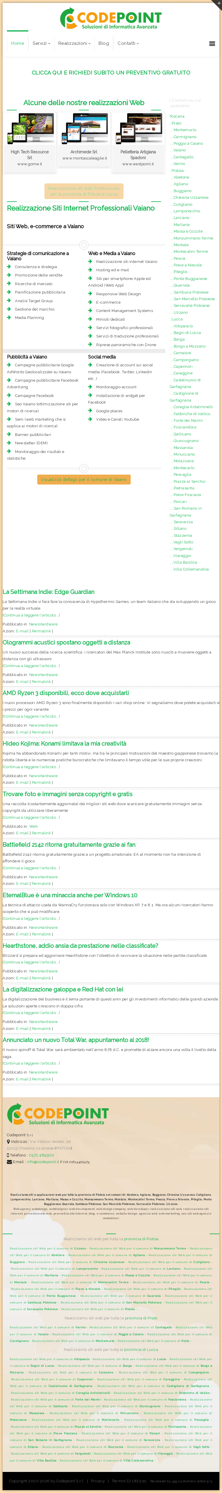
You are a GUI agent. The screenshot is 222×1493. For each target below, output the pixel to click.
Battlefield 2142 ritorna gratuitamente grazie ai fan (69, 844)
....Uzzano (179, 312)
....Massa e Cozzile (186, 231)
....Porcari (178, 501)
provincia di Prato (141, 1318)
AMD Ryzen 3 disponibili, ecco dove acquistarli (66, 693)
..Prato (176, 123)
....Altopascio (181, 326)
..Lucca (176, 319)
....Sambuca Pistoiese (189, 292)
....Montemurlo (183, 130)
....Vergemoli (181, 549)
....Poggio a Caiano (186, 143)
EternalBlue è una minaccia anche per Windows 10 (70, 895)
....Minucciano (182, 454)
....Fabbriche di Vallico (190, 414)
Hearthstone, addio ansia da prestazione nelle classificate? (80, 945)
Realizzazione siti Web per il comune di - (50, 1248)
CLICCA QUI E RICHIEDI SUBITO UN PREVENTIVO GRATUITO (111, 73)
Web (33, 826)
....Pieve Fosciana (185, 495)
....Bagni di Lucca (185, 332)
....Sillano (178, 528)
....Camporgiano (184, 360)
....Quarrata (180, 285)
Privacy (98, 1481)
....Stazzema (181, 535)
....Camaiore (180, 353)
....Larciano (180, 218)
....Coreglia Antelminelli (191, 407)
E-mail (22, 631)
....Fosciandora (183, 427)
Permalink (41, 631)
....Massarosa (181, 447)
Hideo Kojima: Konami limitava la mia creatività (64, 743)
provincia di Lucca (141, 1349)
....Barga (177, 339)
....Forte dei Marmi (186, 420)
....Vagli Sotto (181, 542)
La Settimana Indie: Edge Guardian (48, 591)
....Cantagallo (182, 157)
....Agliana (179, 184)
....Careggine (181, 373)
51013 (12, 1148)
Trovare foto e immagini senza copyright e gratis (67, 794)
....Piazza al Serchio (188, 481)
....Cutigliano (181, 204)
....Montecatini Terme (189, 251)
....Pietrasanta (182, 488)
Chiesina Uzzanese (36, 1148)
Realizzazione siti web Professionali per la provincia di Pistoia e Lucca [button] (84, 191)
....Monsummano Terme (191, 238)
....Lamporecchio (185, 211)
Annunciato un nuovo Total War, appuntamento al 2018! (76, 1040)
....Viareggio (180, 556)
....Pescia (178, 258)
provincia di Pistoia (141, 1239)
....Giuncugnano (184, 441)
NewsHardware (43, 624)
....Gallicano (180, 434)
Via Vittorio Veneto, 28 (50, 1141)
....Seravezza (181, 522)
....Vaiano (178, 150)
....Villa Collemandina (189, 569)
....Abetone (179, 177)
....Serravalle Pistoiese (190, 305)
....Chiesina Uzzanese (189, 197)
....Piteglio (179, 272)
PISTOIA (63, 1148)
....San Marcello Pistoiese (192, 299)
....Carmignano (183, 137)
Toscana (177, 116)
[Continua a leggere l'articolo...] (31, 615)
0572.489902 (41, 1155)
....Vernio (177, 163)
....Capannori (181, 366)
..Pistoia (177, 170)
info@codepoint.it (43, 1162)
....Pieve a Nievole (186, 265)
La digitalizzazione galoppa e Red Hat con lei (63, 989)
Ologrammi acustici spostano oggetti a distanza (66, 642)
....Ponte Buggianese (188, 278)
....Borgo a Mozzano (188, 346)
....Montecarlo (182, 468)
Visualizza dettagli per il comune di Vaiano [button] (84, 479)
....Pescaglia (181, 474)
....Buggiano (181, 191)
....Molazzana (182, 461)
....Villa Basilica (183, 562)
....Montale (179, 245)
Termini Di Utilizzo (129, 1481)
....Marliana (180, 224)
